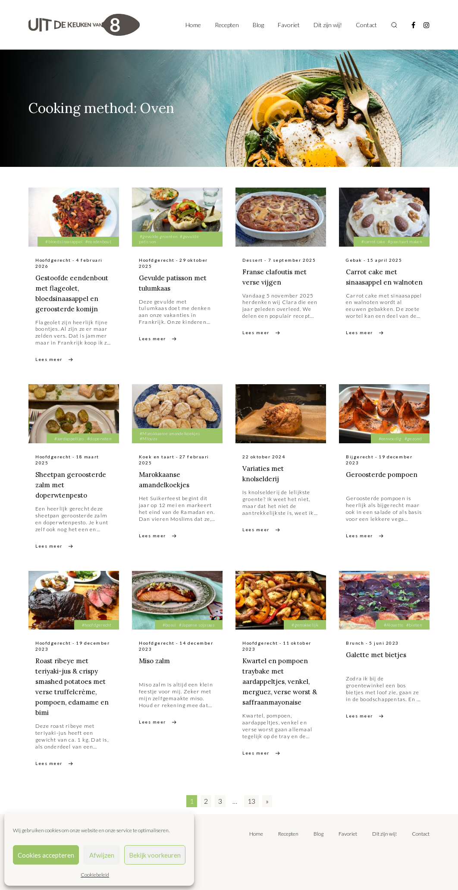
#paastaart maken (405, 241)
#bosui (169, 624)
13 (251, 801)
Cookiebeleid (95, 874)
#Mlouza (148, 438)
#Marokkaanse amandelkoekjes (170, 433)
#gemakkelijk (305, 624)
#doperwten (99, 438)
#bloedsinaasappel (63, 241)
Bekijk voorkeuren (155, 855)
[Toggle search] (394, 25)
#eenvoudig (390, 438)
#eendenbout (98, 241)
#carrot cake (373, 241)
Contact (366, 24)
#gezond (413, 438)
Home (193, 24)
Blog (258, 24)
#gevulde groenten (158, 236)
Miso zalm (156, 660)
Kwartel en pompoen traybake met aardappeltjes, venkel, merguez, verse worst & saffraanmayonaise (278, 681)
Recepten (227, 24)
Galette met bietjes (377, 654)
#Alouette (394, 624)
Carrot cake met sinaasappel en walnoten (373, 282)
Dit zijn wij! (328, 24)
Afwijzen (101, 855)
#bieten (414, 624)
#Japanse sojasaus (197, 624)
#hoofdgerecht (96, 624)
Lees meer (49, 359)
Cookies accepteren (46, 855)
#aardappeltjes (69, 438)
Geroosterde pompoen (384, 474)
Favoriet (289, 24)
